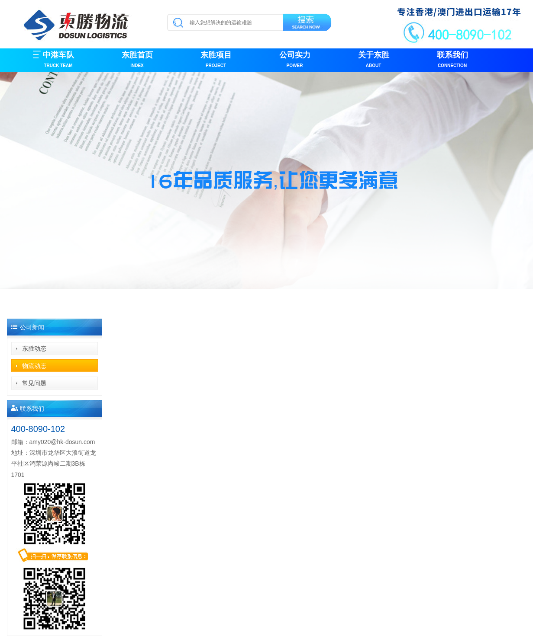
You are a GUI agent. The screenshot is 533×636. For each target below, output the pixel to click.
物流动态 (34, 365)
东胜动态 (34, 348)
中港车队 (58, 60)
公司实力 (294, 60)
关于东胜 (373, 60)
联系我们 (452, 60)
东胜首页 (137, 60)
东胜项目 (216, 60)
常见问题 (34, 383)
